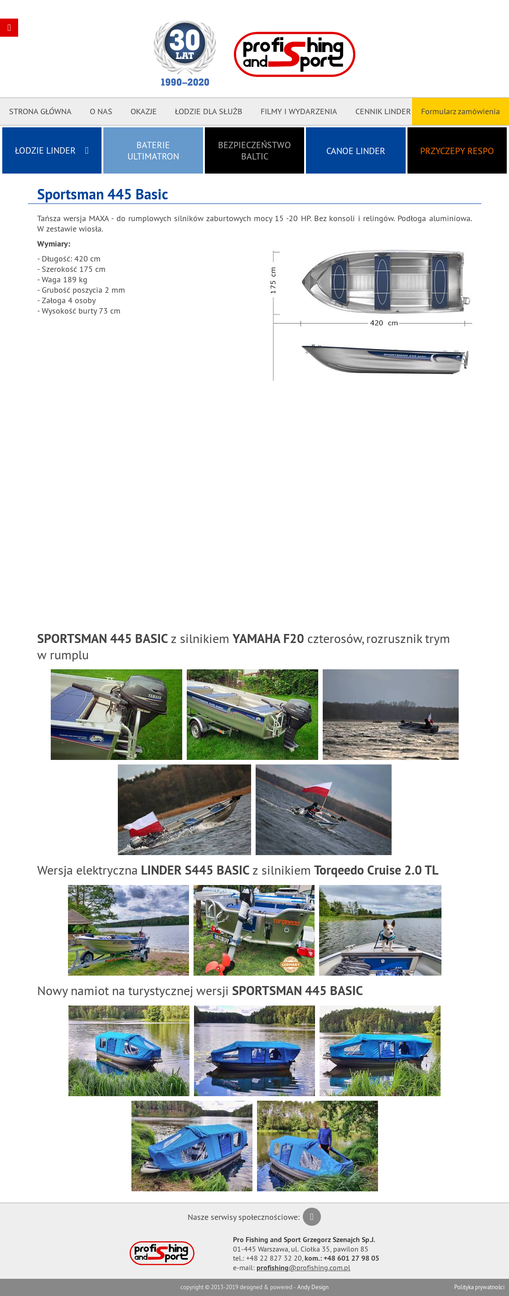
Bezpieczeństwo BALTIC (254, 150)
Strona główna (40, 111)
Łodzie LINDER (51, 150)
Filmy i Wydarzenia (299, 111)
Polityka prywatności (479, 1287)
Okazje (144, 111)
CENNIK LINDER (383, 111)
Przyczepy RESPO (457, 150)
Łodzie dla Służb (208, 111)
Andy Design (313, 1287)
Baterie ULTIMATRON (153, 150)
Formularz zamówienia (460, 111)
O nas (101, 111)
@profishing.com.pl (303, 1267)
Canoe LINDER (355, 150)
